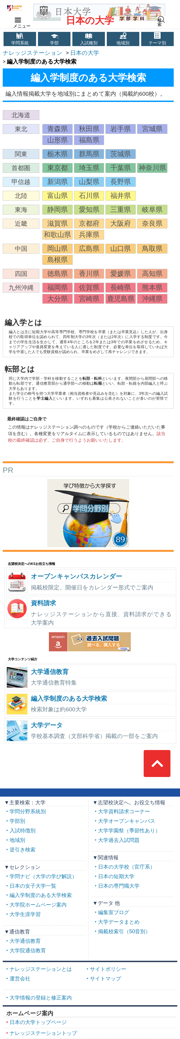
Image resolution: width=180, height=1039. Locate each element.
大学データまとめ (119, 922)
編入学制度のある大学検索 (41, 895)
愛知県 (89, 209)
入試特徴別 (23, 830)
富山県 (57, 195)
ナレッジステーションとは (41, 969)
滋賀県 (57, 223)
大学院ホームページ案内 (38, 905)
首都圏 (20, 167)
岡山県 (57, 248)
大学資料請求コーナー (124, 811)
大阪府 (120, 223)
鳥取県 (152, 248)
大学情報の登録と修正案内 (41, 998)
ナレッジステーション (33, 53)
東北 (21, 128)
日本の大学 (90, 20)
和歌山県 (57, 234)
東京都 (57, 167)
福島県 (89, 140)
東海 (21, 209)
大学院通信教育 (28, 950)
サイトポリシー (108, 969)
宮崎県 (89, 298)
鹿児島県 (120, 298)
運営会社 (20, 978)
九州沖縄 (21, 287)
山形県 (57, 140)
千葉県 (120, 167)
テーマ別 (157, 43)
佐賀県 (89, 287)
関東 (21, 154)
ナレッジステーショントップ (43, 1033)
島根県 (57, 259)
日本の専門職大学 (119, 886)
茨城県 (120, 154)
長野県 (120, 181)
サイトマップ (105, 978)
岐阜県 (152, 209)
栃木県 (57, 154)
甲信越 (20, 181)
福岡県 (57, 287)
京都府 (89, 223)
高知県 (152, 273)
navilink (17, 18)
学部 (54, 43)
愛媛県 (120, 273)
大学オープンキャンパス (126, 821)
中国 (21, 248)
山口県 (120, 248)
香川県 (89, 273)
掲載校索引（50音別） (124, 931)
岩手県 (120, 128)
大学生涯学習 (25, 914)
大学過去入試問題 (119, 840)
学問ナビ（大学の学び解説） (43, 876)
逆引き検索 (23, 850)
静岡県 (57, 209)
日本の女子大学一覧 (33, 886)
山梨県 (89, 181)
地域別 (122, 43)
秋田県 (89, 128)
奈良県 (152, 223)
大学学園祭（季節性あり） (129, 830)
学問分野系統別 (28, 811)
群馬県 (89, 154)
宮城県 (152, 128)
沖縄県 (152, 298)
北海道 (20, 115)
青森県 (57, 128)
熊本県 (152, 287)
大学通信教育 (25, 941)
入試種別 (89, 43)
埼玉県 (89, 167)
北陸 (21, 195)
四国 (21, 273)
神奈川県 (152, 167)
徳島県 (57, 273)
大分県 (57, 298)
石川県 (89, 195)
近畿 (21, 223)
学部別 (17, 821)
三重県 (120, 209)
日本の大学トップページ (38, 1022)
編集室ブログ (113, 912)
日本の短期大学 (116, 876)
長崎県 (120, 287)
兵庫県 (89, 234)
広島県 (89, 248)
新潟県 (57, 181)
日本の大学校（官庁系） (126, 867)
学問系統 (20, 43)
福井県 (120, 195)
